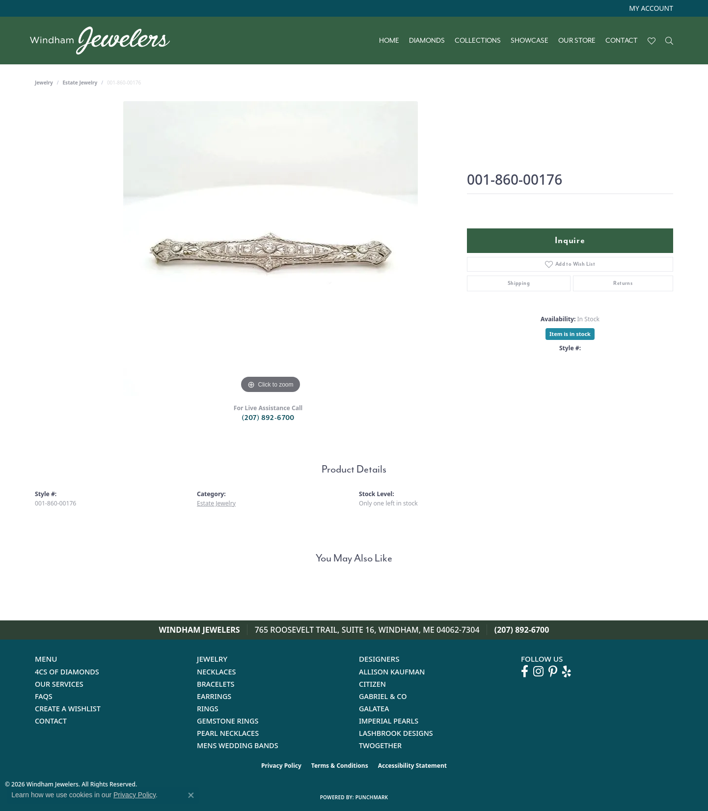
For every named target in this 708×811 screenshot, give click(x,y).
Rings (207, 708)
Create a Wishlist (68, 708)
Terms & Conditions (339, 765)
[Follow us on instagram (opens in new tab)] (538, 671)
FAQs (44, 696)
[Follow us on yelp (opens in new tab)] (566, 671)
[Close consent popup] (191, 795)
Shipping (519, 283)
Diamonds (427, 41)
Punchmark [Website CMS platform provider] (371, 797)
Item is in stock (570, 333)
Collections (478, 41)
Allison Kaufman (392, 671)
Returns (622, 283)
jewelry (44, 82)
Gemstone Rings (227, 721)
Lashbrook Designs (396, 733)
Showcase (529, 41)
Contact (621, 41)
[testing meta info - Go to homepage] (105, 41)
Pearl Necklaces (228, 733)
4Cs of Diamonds (67, 671)
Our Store (577, 41)
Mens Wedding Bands (237, 745)
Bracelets (216, 684)
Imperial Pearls (388, 721)
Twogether (380, 745)
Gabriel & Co (383, 696)
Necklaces (216, 671)
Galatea (374, 708)
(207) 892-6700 (268, 418)
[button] (650, 8)
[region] (270, 248)
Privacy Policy (281, 765)
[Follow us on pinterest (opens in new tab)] (552, 671)
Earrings (214, 696)
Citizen (372, 684)
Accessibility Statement (412, 765)
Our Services (59, 684)
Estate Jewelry (80, 82)
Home (389, 41)
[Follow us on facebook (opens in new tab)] (524, 671)
